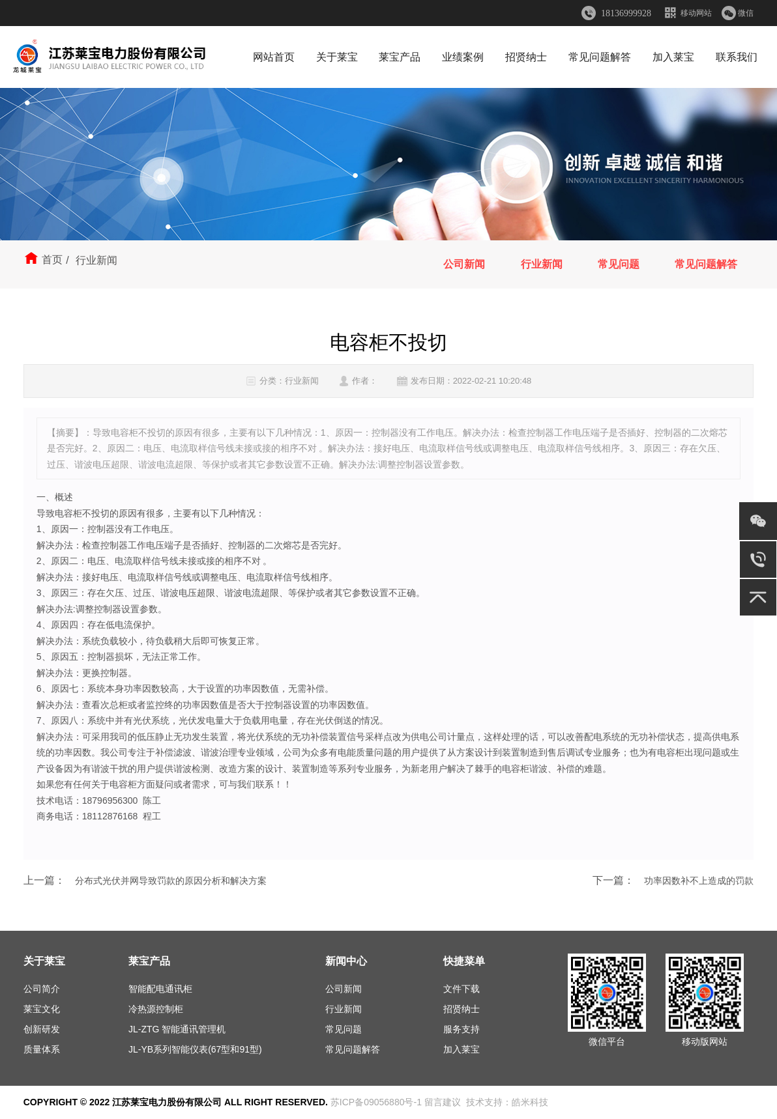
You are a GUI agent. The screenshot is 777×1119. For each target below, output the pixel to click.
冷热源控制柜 (155, 1009)
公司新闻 (464, 264)
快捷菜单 (464, 961)
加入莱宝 (673, 57)
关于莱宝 (337, 57)
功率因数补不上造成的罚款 (699, 880)
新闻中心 (346, 961)
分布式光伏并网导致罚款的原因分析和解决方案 (171, 880)
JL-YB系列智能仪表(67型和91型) (195, 1049)
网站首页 (274, 57)
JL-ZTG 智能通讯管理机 (177, 1029)
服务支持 (461, 1029)
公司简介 (41, 989)
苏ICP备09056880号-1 (376, 1102)
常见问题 (618, 264)
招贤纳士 (526, 57)
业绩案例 (463, 57)
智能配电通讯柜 (160, 989)
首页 (52, 259)
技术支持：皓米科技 (507, 1102)
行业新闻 (541, 264)
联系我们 (736, 57)
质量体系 (41, 1049)
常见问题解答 (599, 57)
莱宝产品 (399, 57)
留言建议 (442, 1102)
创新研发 (41, 1029)
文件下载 (461, 989)
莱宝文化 (41, 1009)
